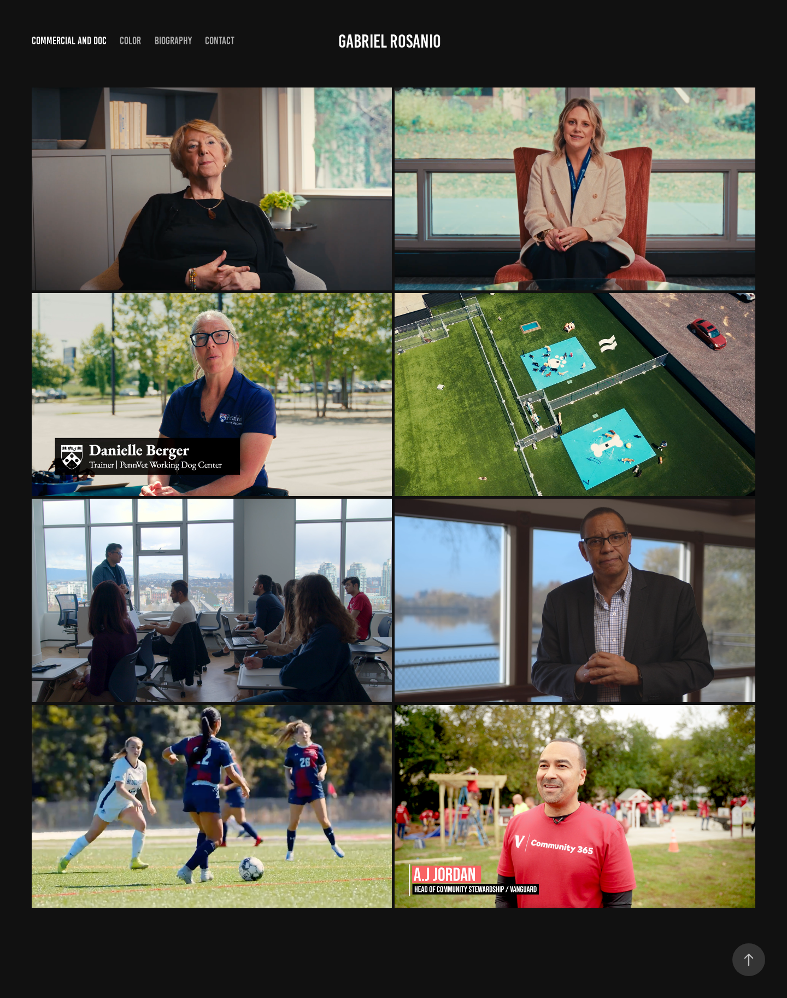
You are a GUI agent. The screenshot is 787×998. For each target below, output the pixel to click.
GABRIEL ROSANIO (389, 41)
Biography (173, 40)
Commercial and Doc (69, 40)
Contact (219, 40)
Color (130, 40)
